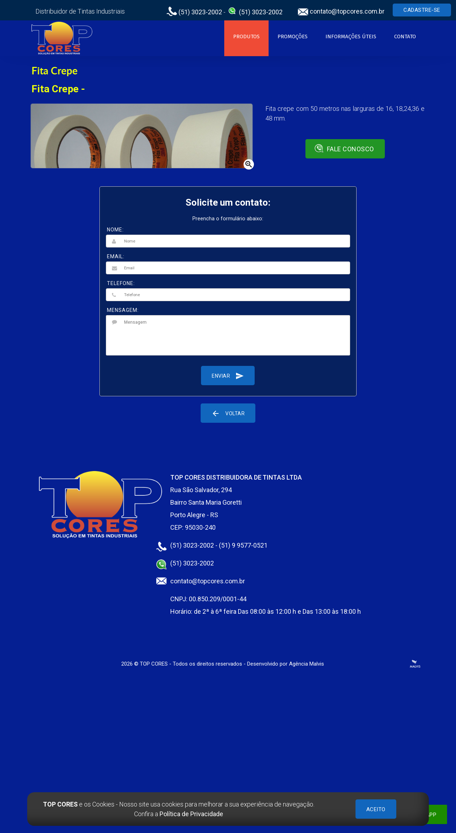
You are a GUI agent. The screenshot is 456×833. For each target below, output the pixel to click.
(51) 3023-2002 (194, 12)
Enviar (228, 375)
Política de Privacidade (191, 814)
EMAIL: (115, 256)
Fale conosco (344, 148)
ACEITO (376, 809)
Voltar (228, 413)
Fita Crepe (54, 70)
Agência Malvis (306, 664)
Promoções (293, 36)
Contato (405, 36)
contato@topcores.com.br (341, 11)
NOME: (115, 229)
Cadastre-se (421, 10)
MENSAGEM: (123, 310)
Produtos (246, 36)
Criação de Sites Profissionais (415, 664)
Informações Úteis (350, 36)
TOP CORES (154, 664)
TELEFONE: (121, 283)
